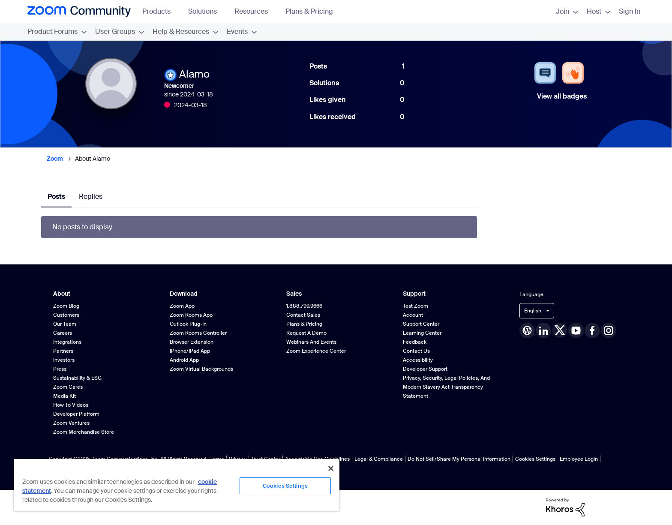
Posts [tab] (56, 196)
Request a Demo (306, 333)
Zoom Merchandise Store (83, 432)
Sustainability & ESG (77, 378)
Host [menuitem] (598, 11)
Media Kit (64, 396)
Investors (64, 360)
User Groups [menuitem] (119, 31)
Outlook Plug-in (188, 324)
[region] (176, 484)
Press (59, 369)
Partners (63, 351)
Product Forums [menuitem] (57, 31)
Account (413, 315)
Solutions (206, 11)
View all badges (562, 96)
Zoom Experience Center (316, 351)
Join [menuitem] (567, 11)
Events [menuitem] (242, 31)
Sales (294, 293)
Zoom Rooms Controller (198, 333)
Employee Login (579, 459)
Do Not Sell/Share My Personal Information (459, 459)
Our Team (64, 324)
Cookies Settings (535, 459)
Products (160, 11)
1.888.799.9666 (304, 306)
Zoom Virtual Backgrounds (201, 369)
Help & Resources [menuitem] (185, 31)
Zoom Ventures (71, 423)
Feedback (414, 342)
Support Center (421, 324)
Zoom (55, 158)
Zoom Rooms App (191, 315)
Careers (62, 333)
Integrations (67, 342)
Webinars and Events (311, 342)
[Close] (330, 468)
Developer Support (425, 369)
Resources (255, 11)
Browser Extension (191, 342)
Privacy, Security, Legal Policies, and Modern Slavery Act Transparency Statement (446, 387)
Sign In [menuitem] (629, 11)
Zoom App (182, 306)
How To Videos (70, 405)
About (61, 293)
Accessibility (418, 360)
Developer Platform (76, 414)
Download (184, 293)
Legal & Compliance (378, 459)
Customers (66, 315)
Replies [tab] (90, 196)
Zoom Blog (66, 306)
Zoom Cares (68, 387)
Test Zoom (415, 306)
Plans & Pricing (309, 11)
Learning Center (422, 333)
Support (414, 293)
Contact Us (416, 351)
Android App (184, 360)
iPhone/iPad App (190, 351)
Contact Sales (303, 315)
